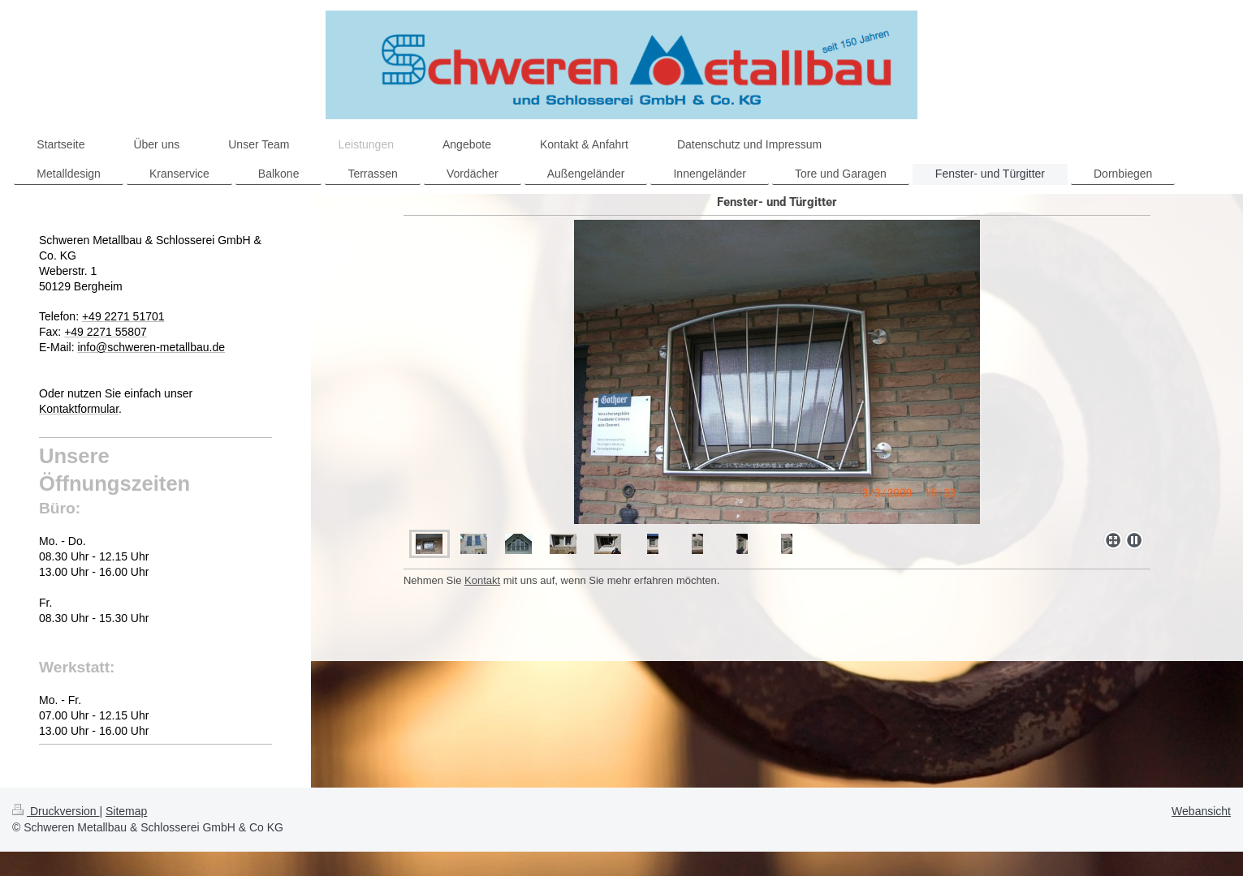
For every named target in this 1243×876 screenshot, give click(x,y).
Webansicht (1201, 811)
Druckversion (55, 811)
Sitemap (126, 811)
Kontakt (482, 580)
